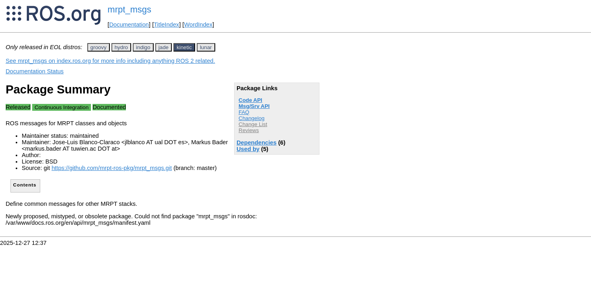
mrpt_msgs (129, 9)
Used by (248, 149)
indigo (143, 47)
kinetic (184, 47)
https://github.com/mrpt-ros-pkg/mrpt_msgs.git (111, 168)
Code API (250, 100)
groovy (99, 47)
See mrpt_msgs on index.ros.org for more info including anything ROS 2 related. (110, 61)
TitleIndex (166, 24)
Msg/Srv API (254, 106)
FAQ (244, 112)
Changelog (251, 118)
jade (164, 47)
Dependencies (256, 142)
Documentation (129, 24)
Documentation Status (35, 71)
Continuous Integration (62, 107)
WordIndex (198, 24)
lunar (206, 47)
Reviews (249, 130)
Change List (253, 124)
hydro (121, 47)
